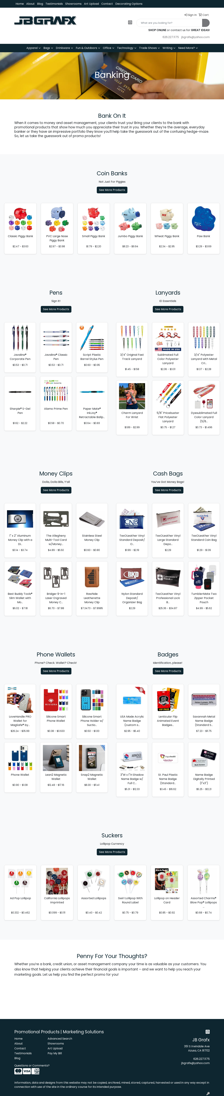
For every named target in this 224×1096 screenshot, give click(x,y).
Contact (107, 4)
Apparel (32, 48)
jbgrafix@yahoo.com (195, 37)
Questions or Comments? (32, 1066)
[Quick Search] (169, 23)
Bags (46, 48)
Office (107, 48)
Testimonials (54, 4)
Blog (40, 4)
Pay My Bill (55, 1053)
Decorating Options (128, 4)
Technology (125, 48)
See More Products (112, 190)
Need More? (186, 48)
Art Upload (91, 4)
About (30, 4)
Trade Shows (148, 48)
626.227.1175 (171, 37)
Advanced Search (60, 1039)
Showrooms (73, 4)
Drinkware (63, 48)
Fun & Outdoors (86, 48)
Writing (167, 48)
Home (20, 4)
